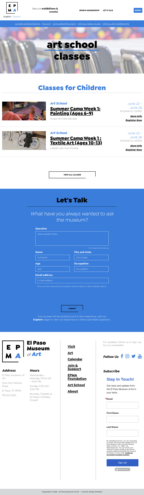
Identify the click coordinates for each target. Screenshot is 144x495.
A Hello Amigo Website (92, 492)
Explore (38, 319)
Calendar (75, 359)
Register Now (134, 120)
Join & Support (74, 367)
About (73, 391)
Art (70, 353)
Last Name (112, 427)
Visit (71, 346)
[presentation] (55, 297)
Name (39, 252)
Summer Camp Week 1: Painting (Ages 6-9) (75, 111)
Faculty (46, 24)
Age (37, 263)
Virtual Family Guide (89, 24)
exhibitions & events (50, 10)
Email (110, 399)
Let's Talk (108, 10)
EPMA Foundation (77, 377)
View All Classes (72, 175)
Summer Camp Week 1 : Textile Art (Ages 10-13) (76, 140)
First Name (113, 413)
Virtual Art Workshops (115, 24)
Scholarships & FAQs (64, 24)
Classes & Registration (27, 24)
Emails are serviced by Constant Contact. (120, 454)
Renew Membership (89, 10)
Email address (44, 275)
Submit (72, 308)
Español (16, 16)
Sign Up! (122, 462)
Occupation (81, 263)
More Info (136, 116)
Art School (76, 385)
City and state (82, 252)
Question (41, 228)
